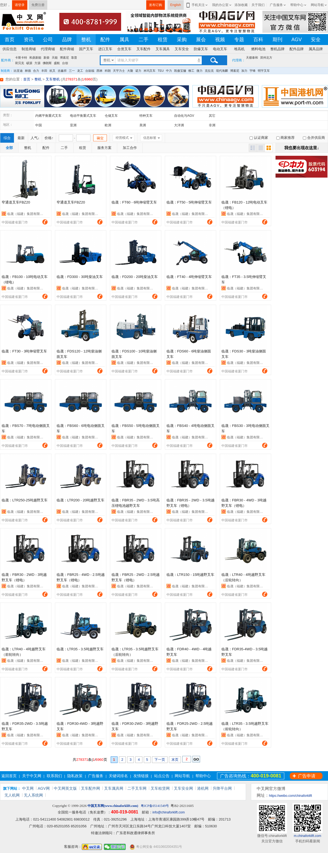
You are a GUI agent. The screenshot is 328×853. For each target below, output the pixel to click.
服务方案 (104, 148)
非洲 (212, 125)
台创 (65, 63)
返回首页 (9, 776)
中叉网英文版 (65, 788)
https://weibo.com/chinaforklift (290, 796)
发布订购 (155, 5)
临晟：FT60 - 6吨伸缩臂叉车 (134, 202)
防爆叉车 (201, 49)
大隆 (130, 70)
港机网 (203, 788)
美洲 (142, 125)
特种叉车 (146, 116)
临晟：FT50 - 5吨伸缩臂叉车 (189, 202)
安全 (316, 39)
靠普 (74, 57)
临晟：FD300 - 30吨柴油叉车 (80, 277)
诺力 (138, 70)
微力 (200, 70)
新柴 (46, 57)
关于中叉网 (31, 776)
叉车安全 (182, 49)
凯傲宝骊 (180, 70)
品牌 (67, 39)
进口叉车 (105, 49)
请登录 (20, 5)
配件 (105, 39)
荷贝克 (19, 63)
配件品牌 (296, 49)
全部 (9, 148)
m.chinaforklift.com (307, 836)
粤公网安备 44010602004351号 (156, 846)
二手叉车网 (137, 788)
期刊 (277, 39)
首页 (9, 39)
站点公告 (161, 776)
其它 (212, 116)
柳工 (191, 70)
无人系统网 (33, 795)
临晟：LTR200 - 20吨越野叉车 (80, 500)
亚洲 (73, 125)
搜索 (214, 60)
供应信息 (9, 49)
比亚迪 (18, 70)
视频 (220, 39)
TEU (161, 70)
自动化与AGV (184, 116)
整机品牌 (277, 49)
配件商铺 (67, 49)
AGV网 (44, 788)
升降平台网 (222, 788)
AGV (296, 39)
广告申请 (306, 776)
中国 (38, 125)
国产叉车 (86, 49)
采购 (182, 39)
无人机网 (12, 795)
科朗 (108, 70)
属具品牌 (316, 49)
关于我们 (258, 5)
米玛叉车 (150, 70)
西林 (99, 70)
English (175, 5)
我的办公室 (220, 5)
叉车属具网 (113, 788)
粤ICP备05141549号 (155, 806)
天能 (55, 57)
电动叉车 (220, 49)
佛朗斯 (47, 63)
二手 (143, 39)
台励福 (89, 70)
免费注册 (38, 5)
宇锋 (253, 70)
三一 (72, 70)
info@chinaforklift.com (169, 812)
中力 (169, 70)
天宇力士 (119, 70)
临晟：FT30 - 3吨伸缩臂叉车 (24, 351)
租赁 (163, 39)
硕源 (29, 63)
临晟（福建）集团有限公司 (26, 214)
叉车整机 (53, 79)
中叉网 (28, 788)
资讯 (29, 39)
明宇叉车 (264, 70)
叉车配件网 (90, 788)
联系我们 (54, 776)
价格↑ (49, 138)
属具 (124, 39)
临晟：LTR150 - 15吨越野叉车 (190, 575)
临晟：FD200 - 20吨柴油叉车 (135, 277)
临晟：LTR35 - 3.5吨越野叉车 (80, 649)
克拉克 (209, 70)
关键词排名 (118, 776)
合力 (36, 70)
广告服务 (276, 5)
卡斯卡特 (21, 57)
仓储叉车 (111, 116)
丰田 (44, 70)
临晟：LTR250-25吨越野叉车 (25, 500)
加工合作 (130, 148)
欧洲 (108, 125)
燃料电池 (258, 49)
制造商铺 (29, 49)
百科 (258, 39)
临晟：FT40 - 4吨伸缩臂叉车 (189, 277)
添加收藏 (241, 5)
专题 (239, 39)
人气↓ (35, 138)
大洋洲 (179, 125)
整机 (86, 39)
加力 (244, 70)
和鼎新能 (35, 57)
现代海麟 (222, 70)
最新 (21, 138)
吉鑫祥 (62, 70)
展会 (201, 39)
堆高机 (239, 49)
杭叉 (52, 70)
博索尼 (64, 57)
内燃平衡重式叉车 (48, 116)
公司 (48, 39)
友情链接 (141, 776)
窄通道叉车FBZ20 (16, 202)
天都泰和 (252, 57)
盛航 (57, 63)
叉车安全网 (183, 788)
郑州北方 (266, 57)
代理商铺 (48, 49)
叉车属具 (163, 49)
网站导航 (317, 5)
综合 (7, 138)
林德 (28, 70)
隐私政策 (75, 776)
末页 (174, 760)
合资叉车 (124, 49)
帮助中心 (296, 5)
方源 (37, 63)
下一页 (159, 760)
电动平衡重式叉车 (83, 116)
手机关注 (197, 5)
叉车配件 (143, 49)
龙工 (80, 70)
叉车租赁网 (160, 788)
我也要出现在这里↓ (301, 147)
